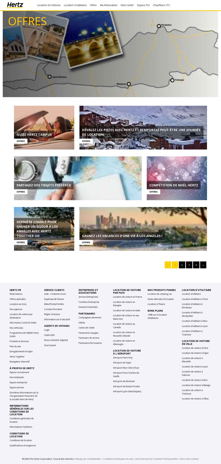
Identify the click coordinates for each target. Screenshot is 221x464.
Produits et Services (19, 341)
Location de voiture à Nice (195, 380)
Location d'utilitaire (191, 293)
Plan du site (15, 346)
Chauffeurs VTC (161, 5)
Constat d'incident (53, 309)
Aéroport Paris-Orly (122, 357)
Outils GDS (49, 335)
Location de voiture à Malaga (196, 385)
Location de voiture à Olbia (195, 398)
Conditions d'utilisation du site (118, 458)
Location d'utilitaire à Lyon (195, 326)
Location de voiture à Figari (195, 353)
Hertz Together (17, 356)
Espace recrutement (19, 372)
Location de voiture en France (127, 296)
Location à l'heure (156, 304)
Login (47, 329)
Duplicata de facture (54, 299)
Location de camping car (160, 293)
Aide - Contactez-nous (55, 293)
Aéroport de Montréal (124, 381)
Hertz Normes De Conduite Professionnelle (156, 458)
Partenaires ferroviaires (90, 343)
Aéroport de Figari (122, 362)
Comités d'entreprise (89, 302)
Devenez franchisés (88, 307)
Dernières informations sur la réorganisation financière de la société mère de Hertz (24, 396)
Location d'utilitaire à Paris (195, 299)
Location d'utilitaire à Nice (194, 320)
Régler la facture (52, 314)
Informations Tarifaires (21, 426)
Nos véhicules (16, 327)
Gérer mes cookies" (189, 458)
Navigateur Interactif (20, 361)
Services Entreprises (88, 296)
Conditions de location (21, 440)
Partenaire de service (89, 337)
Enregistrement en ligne (21, 351)
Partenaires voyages (88, 332)
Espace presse (17, 387)
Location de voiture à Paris (195, 348)
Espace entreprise (18, 382)
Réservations (16, 293)
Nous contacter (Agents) (56, 340)
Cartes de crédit (86, 327)
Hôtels (82, 322)
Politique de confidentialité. (87, 458)
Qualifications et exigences (23, 445)
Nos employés (17, 377)
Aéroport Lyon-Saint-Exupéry (127, 391)
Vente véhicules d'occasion (161, 299)
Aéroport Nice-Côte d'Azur (126, 367)
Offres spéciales (18, 299)
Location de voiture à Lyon (195, 366)
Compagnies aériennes (90, 317)
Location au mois (18, 304)
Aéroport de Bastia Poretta (126, 386)
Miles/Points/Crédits (54, 304)
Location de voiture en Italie (126, 310)
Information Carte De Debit (23, 322)
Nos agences (16, 309)
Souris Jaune (50, 345)
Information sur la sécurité (57, 319)
